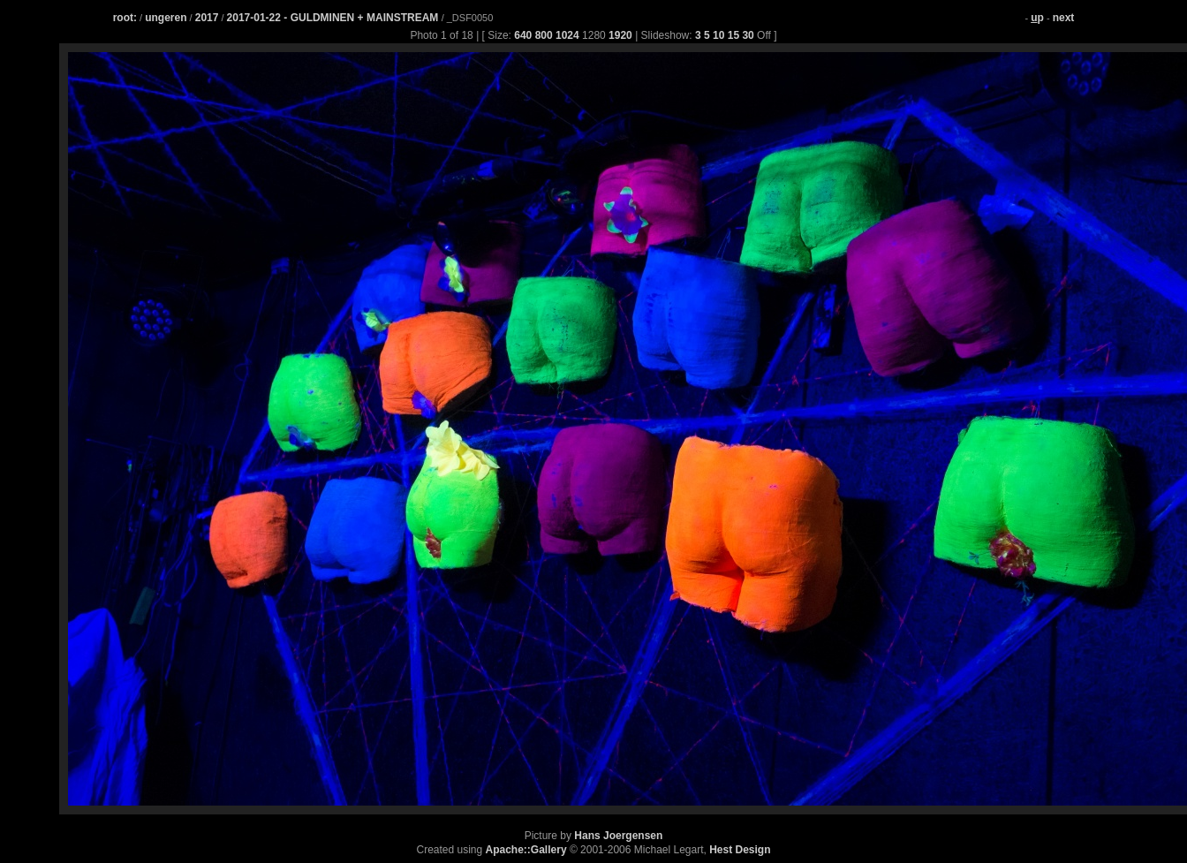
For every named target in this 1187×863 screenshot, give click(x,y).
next (1064, 17)
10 (718, 35)
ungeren (165, 17)
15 (733, 35)
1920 (620, 35)
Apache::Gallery (526, 850)
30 (747, 35)
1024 (567, 35)
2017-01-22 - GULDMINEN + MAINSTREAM (334, 17)
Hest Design (739, 850)
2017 (207, 17)
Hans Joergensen (618, 835)
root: (125, 17)
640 (523, 35)
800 (544, 35)
